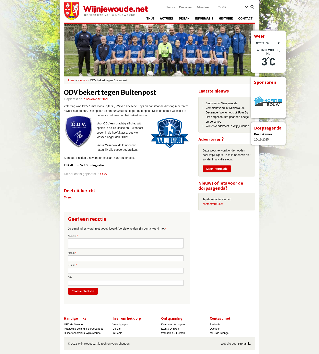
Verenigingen (120, 324)
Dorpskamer (263, 134)
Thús (150, 18)
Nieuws (170, 7)
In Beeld (117, 332)
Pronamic (244, 343)
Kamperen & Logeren (173, 324)
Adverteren (203, 7)
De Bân (184, 18)
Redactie (215, 324)
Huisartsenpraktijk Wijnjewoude (82, 332)
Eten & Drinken (170, 328)
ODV (103, 174)
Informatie (204, 18)
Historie (226, 18)
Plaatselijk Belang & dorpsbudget (83, 328)
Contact (245, 18)
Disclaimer (185, 7)
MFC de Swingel (73, 324)
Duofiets (215, 328)
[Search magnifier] (252, 7)
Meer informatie (216, 168)
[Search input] (230, 7)
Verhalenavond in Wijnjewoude (225, 108)
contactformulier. (213, 204)
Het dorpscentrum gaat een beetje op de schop (227, 119)
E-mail (72, 265)
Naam (72, 253)
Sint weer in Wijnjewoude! (222, 103)
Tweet (67, 197)
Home (70, 80)
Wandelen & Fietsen (173, 332)
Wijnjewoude (106, 11)
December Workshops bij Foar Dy (227, 112)
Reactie (73, 235)
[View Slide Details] (268, 101)
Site (70, 277)
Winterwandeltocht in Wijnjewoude (227, 126)
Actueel (167, 18)
